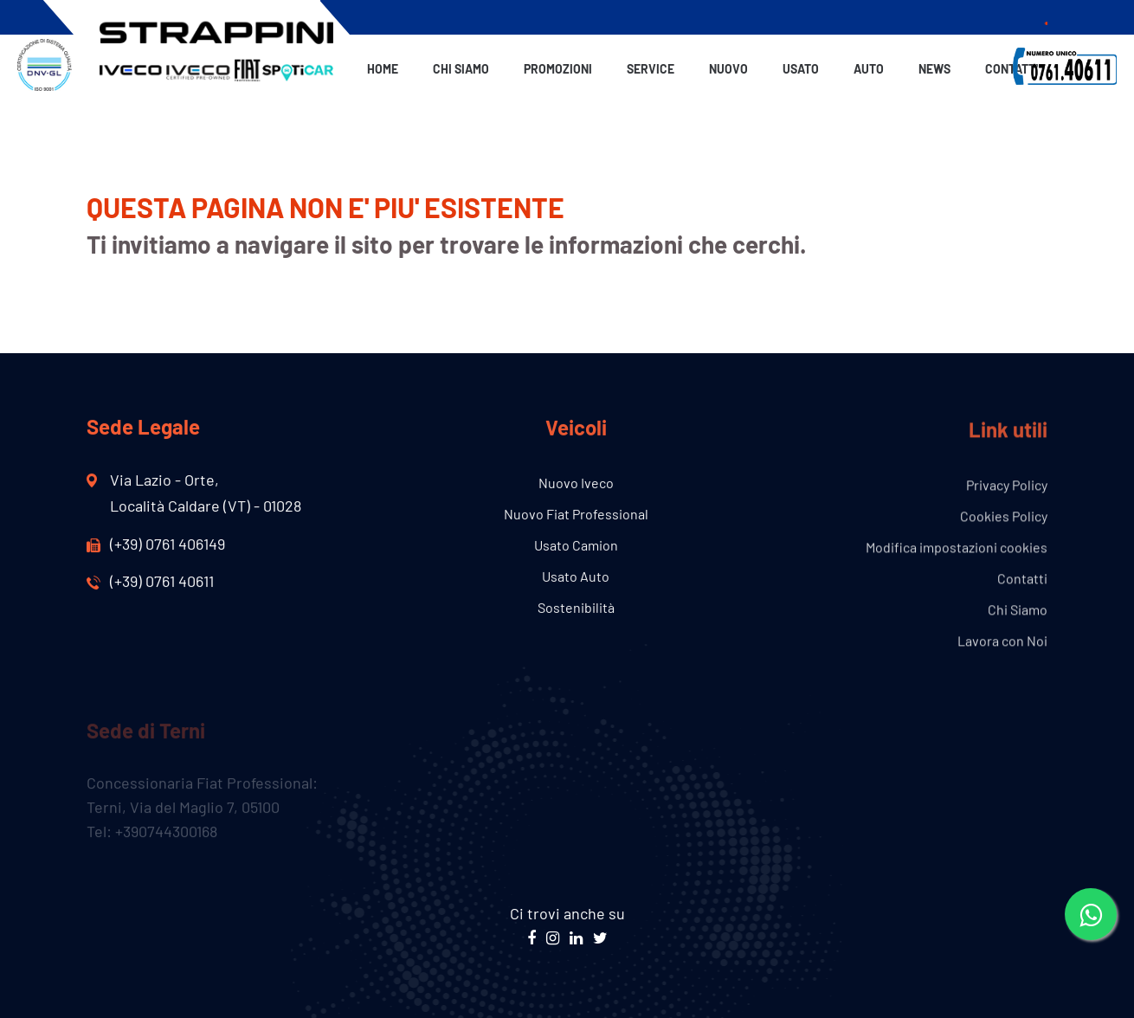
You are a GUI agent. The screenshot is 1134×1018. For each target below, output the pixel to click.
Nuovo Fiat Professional (576, 514)
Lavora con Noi (1002, 642)
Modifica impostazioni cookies (956, 548)
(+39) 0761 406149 (156, 543)
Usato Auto (575, 577)
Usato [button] (801, 68)
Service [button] (650, 68)
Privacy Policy (1006, 486)
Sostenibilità (576, 608)
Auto (869, 68)
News (934, 68)
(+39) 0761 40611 (150, 580)
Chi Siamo (461, 68)
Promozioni (558, 68)
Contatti (1012, 68)
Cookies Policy (1003, 517)
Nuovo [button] (728, 68)
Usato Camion (576, 546)
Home (382, 68)
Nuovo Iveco (576, 483)
